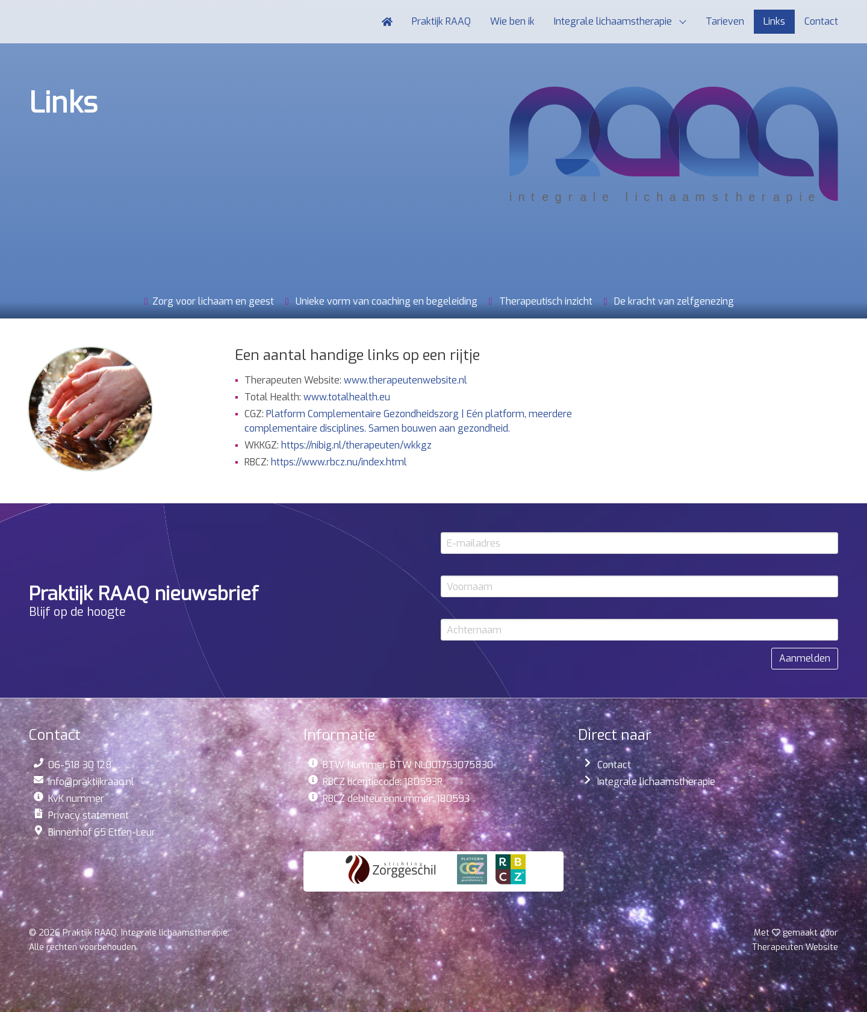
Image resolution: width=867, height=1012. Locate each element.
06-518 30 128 (80, 765)
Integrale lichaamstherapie (656, 781)
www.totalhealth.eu (346, 397)
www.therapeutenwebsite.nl (405, 380)
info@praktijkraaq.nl (91, 781)
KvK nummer (76, 798)
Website (795, 947)
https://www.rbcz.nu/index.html (339, 462)
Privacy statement (88, 815)
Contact (614, 765)
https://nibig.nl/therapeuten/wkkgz (356, 445)
